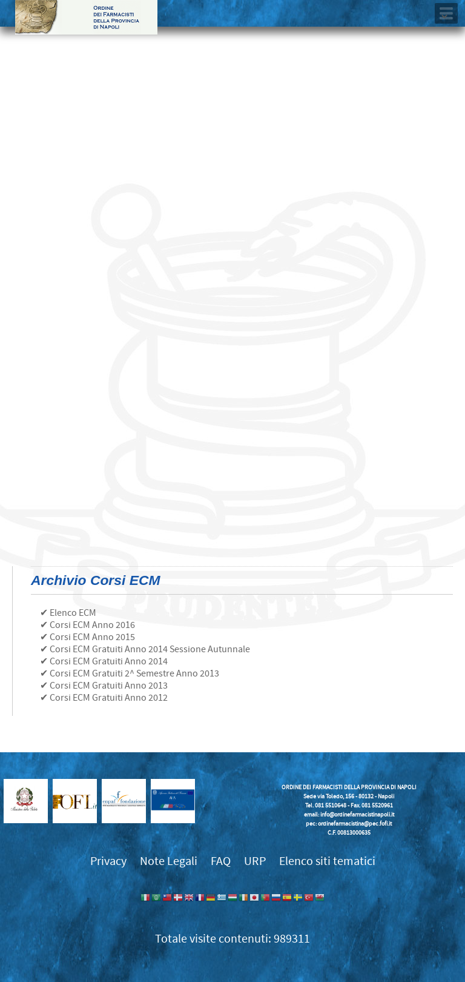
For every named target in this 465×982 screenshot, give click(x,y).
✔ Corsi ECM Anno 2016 (87, 625)
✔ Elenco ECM (68, 612)
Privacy (108, 861)
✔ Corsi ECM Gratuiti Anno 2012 (104, 697)
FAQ (221, 861)
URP (255, 861)
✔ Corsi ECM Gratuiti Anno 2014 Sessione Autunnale (145, 649)
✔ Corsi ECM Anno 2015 (87, 637)
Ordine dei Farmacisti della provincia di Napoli (86, 17)
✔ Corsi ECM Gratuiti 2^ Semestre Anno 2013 (129, 673)
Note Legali (168, 861)
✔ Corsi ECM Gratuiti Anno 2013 (104, 685)
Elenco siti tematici (327, 861)
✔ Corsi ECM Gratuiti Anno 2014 (104, 661)
